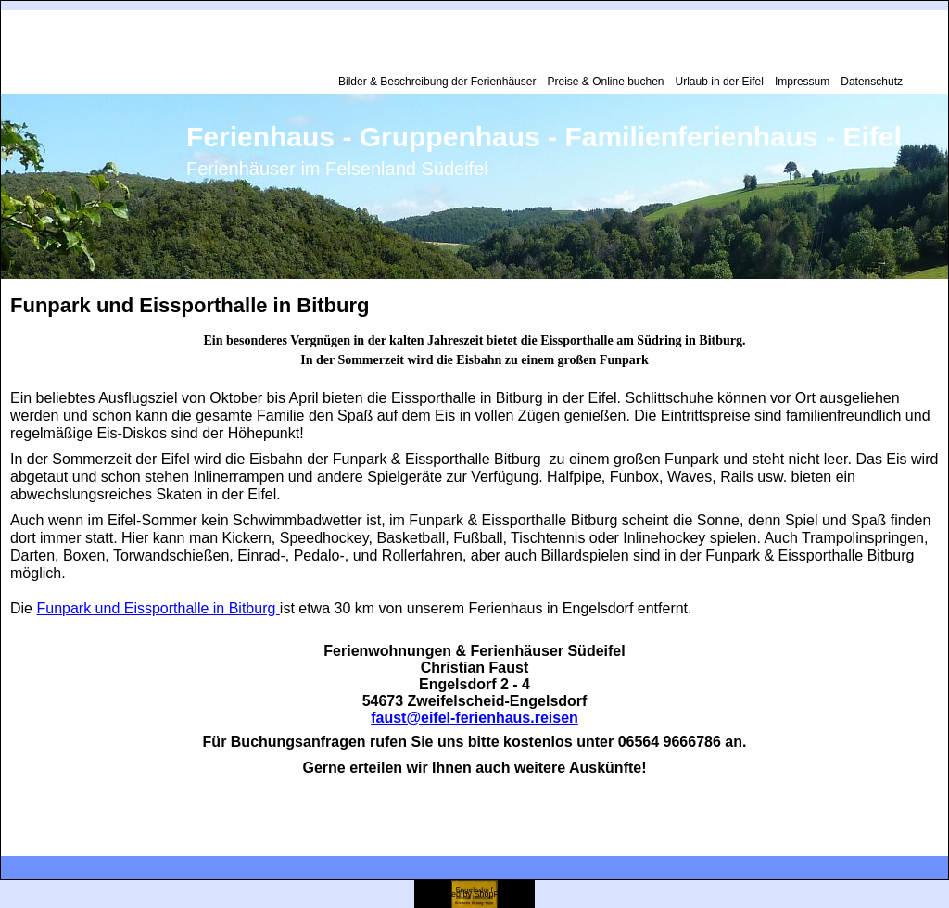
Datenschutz (872, 81)
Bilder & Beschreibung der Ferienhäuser (437, 81)
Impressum (802, 81)
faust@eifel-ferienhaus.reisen (474, 717)
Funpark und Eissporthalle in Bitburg (157, 608)
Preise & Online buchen (605, 81)
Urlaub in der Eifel (720, 81)
